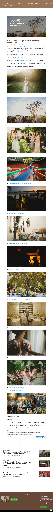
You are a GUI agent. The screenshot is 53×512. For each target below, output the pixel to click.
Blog (42, 5)
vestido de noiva (27, 434)
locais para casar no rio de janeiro (15, 434)
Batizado (38, 5)
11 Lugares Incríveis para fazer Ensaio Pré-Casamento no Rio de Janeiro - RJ (17, 453)
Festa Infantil (49, 3)
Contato (43, 507)
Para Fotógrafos (48, 5)
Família (42, 3)
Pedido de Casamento (28, 3)
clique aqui (21, 60)
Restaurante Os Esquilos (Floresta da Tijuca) (20, 183)
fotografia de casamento (21, 432)
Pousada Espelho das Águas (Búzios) (18, 213)
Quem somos (19, 3)
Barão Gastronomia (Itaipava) (16, 387)
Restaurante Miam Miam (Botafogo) (18, 243)
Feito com (26, 511)
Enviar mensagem (45, 498)
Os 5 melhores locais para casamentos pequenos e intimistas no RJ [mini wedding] (17, 463)
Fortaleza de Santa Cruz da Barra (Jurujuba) (20, 125)
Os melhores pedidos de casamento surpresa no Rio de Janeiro (16, 473)
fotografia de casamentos (27, 47)
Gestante (32, 5)
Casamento (37, 3)
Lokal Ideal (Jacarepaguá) (16, 357)
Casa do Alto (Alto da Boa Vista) (17, 155)
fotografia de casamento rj (34, 432)
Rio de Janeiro (15, 51)
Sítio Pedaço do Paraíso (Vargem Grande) (19, 299)
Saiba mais (14, 499)
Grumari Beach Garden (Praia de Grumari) (19, 95)
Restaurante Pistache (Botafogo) (17, 269)
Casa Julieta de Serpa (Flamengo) (17, 327)
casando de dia (11, 432)
